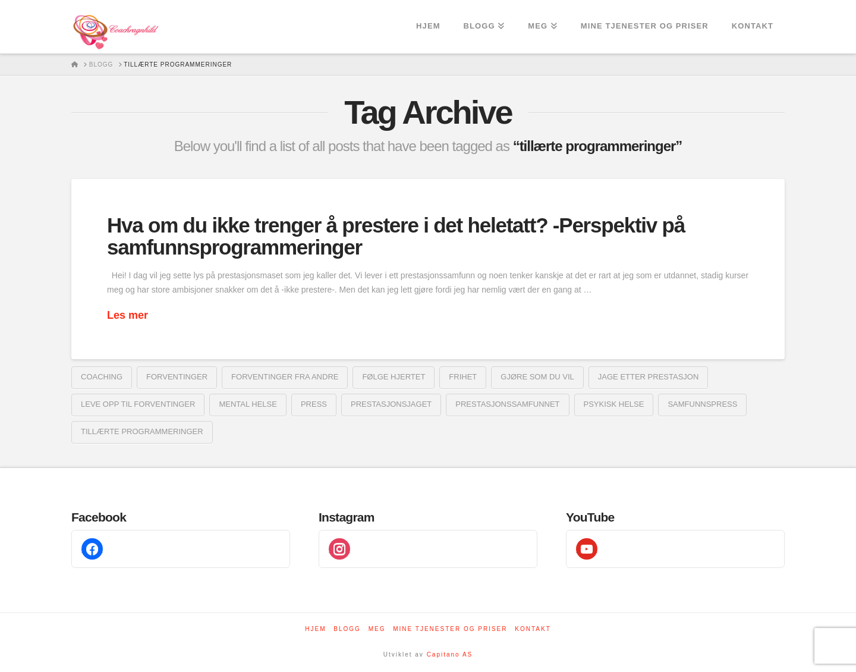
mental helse (248, 404)
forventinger (176, 376)
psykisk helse (614, 404)
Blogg (347, 629)
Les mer (127, 315)
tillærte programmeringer (142, 431)
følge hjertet (393, 376)
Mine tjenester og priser (450, 629)
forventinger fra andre (284, 376)
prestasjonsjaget (391, 404)
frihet (463, 376)
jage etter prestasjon (648, 376)
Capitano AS (450, 654)
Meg (377, 629)
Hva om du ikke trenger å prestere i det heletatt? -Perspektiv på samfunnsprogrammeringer (396, 236)
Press (314, 404)
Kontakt (532, 629)
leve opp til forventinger (138, 404)
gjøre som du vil (537, 376)
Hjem (315, 629)
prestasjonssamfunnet (507, 404)
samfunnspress (702, 404)
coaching (101, 376)
